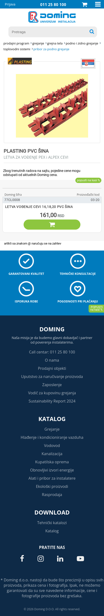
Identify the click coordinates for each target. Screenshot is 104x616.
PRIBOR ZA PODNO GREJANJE (51, 49)
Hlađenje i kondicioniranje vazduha (52, 437)
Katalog (52, 419)
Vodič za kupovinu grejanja (52, 393)
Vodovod (52, 445)
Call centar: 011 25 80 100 (52, 352)
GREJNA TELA (55, 43)
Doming (52, 329)
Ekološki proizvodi (52, 486)
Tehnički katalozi (52, 522)
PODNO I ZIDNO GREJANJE (82, 43)
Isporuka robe (26, 301)
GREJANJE (38, 43)
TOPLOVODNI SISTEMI (16, 49)
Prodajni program (16, 43)
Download (52, 512)
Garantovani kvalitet (26, 274)
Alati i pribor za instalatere (51, 478)
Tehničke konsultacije (78, 274)
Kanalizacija (52, 453)
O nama (52, 360)
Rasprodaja (52, 494)
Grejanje (52, 429)
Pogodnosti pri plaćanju (78, 301)
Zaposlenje (52, 384)
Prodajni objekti (52, 368)
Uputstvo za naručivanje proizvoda (52, 376)
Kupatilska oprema (52, 462)
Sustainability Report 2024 (52, 401)
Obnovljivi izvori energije (52, 470)
